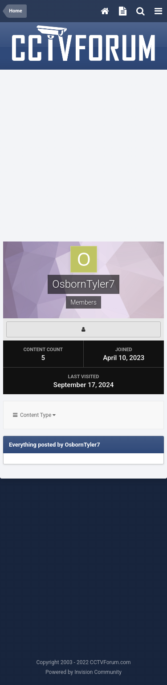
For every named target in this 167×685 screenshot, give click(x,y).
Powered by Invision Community (83, 672)
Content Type (34, 415)
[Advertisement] (83, 156)
